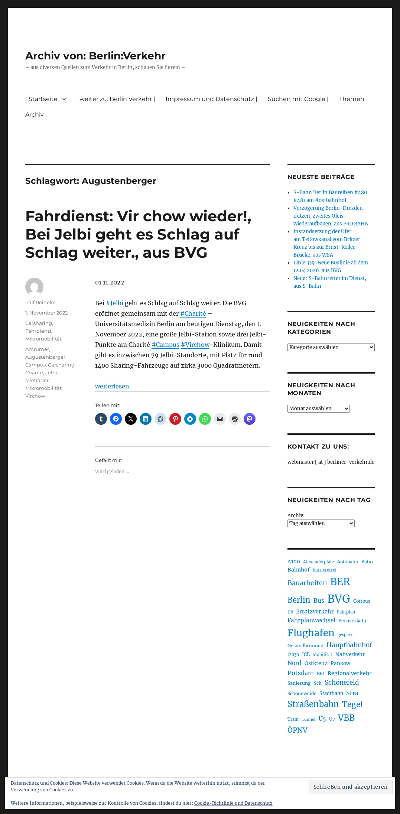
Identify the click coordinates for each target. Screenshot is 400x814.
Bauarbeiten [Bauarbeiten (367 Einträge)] (307, 583)
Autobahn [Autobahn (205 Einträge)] (347, 561)
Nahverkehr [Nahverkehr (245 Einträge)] (350, 654)
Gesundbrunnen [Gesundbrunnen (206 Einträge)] (305, 645)
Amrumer (37, 349)
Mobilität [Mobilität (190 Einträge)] (322, 654)
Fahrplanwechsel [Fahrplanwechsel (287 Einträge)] (311, 620)
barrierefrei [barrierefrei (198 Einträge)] (324, 570)
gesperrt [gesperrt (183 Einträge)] (346, 634)
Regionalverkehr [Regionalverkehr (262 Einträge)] (350, 673)
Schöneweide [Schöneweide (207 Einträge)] (301, 693)
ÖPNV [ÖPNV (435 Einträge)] (297, 730)
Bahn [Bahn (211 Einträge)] (367, 561)
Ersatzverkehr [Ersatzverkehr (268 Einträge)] (315, 611)
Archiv (34, 114)
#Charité (193, 313)
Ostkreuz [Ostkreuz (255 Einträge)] (316, 663)
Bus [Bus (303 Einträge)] (318, 600)
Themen (351, 98)
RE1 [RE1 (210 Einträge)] (321, 673)
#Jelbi (114, 303)
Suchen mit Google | (298, 98)
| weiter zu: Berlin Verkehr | (115, 98)
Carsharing (38, 323)
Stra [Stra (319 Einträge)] (352, 693)
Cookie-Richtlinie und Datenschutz (233, 803)
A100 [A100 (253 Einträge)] (293, 561)
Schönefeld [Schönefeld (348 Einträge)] (342, 682)
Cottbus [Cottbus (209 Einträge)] (361, 601)
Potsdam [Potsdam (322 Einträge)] (300, 673)
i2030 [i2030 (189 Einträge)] (293, 654)
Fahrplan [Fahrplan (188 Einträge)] (346, 612)
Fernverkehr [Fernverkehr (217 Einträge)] (352, 620)
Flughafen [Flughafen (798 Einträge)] (311, 633)
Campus (35, 365)
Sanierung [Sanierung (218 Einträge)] (299, 683)
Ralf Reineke (40, 302)
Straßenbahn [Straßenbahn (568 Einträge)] (313, 704)
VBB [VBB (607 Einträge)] (346, 718)
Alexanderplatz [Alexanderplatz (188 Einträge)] (318, 561)
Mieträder (37, 380)
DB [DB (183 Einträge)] (290, 612)
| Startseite (41, 98)
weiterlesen (112, 386)
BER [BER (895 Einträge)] (340, 582)
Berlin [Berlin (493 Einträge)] (298, 600)
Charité (34, 372)
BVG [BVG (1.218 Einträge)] (338, 599)
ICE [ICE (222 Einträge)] (306, 654)
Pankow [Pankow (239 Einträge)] (340, 663)
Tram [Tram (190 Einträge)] (293, 719)
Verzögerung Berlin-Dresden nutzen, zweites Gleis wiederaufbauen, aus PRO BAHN (330, 216)
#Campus (165, 344)
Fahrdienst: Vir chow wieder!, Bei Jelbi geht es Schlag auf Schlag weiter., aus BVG (138, 234)
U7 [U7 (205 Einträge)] (332, 719)
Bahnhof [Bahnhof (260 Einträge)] (298, 569)
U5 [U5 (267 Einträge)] (322, 719)
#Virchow (195, 344)
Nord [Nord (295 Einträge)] (294, 663)
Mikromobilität (43, 339)
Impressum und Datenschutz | (211, 98)
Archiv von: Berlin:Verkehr (95, 55)
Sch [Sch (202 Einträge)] (318, 683)
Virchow (35, 396)
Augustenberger (45, 357)
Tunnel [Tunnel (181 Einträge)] (309, 719)
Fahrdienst (38, 331)
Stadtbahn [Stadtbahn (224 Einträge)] (331, 693)
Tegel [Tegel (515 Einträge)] (352, 704)
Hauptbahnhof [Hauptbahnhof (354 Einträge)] (349, 645)
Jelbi (51, 372)
